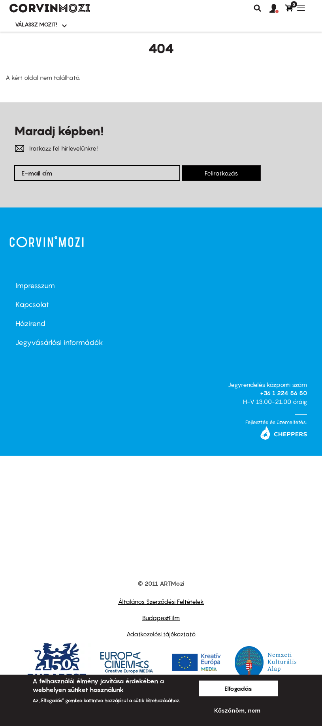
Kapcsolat (32, 304)
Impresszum (35, 285)
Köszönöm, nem (237, 710)
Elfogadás (238, 688)
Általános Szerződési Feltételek (161, 601)
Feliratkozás (221, 173)
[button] (277, 9)
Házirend (30, 323)
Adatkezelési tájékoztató (161, 633)
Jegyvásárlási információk (59, 342)
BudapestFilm (161, 617)
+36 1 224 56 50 (283, 392)
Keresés (258, 8)
